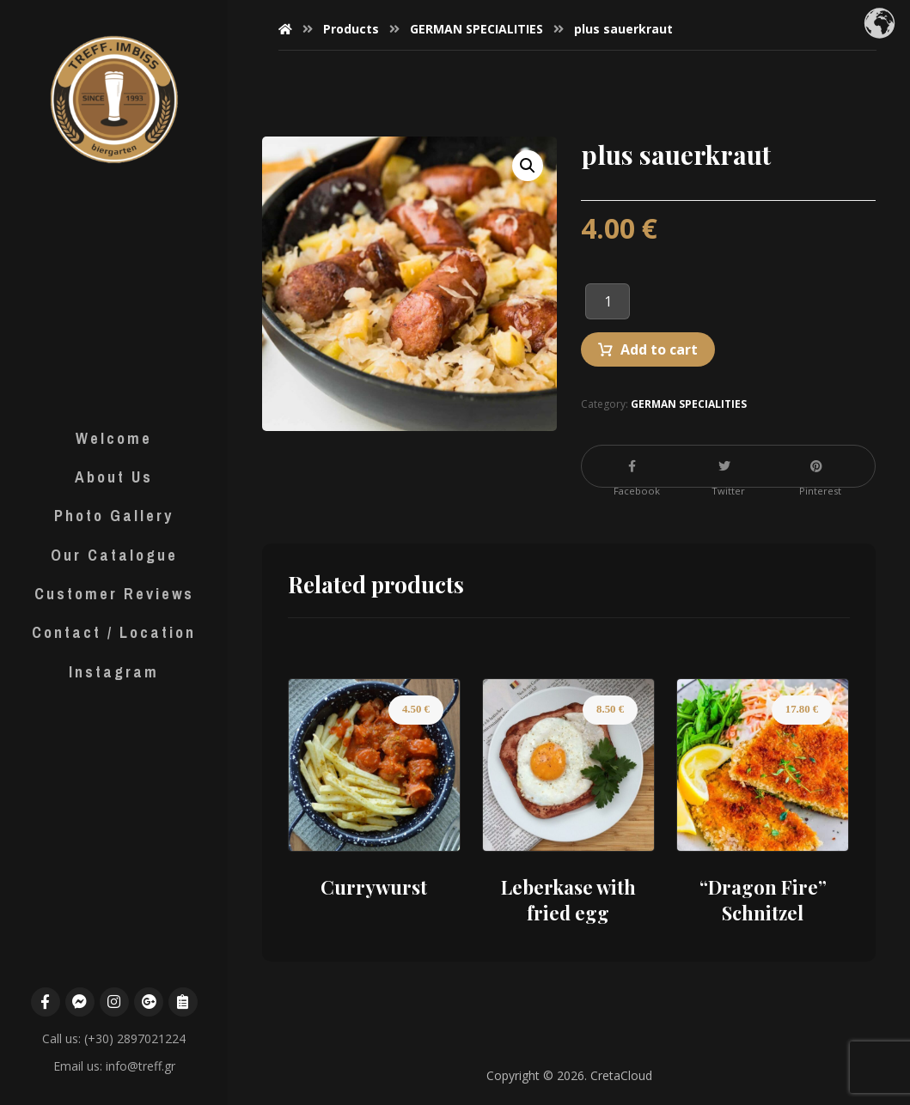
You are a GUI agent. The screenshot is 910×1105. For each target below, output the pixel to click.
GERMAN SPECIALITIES (689, 404)
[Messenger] (80, 1000)
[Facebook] (45, 1000)
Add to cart (659, 349)
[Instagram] (114, 1000)
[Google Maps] (148, 1000)
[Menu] (183, 1000)
